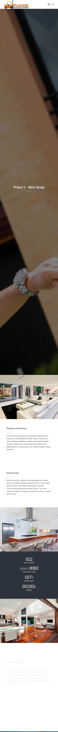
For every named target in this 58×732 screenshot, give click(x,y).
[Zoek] (48, 4)
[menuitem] (48, 4)
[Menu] (52, 4)
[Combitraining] (24, 4)
